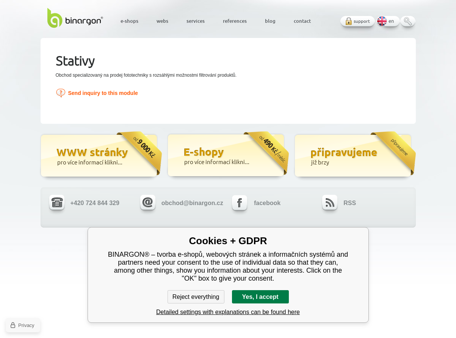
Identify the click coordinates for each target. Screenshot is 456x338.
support (362, 21)
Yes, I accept (260, 297)
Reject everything (195, 297)
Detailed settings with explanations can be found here (228, 312)
